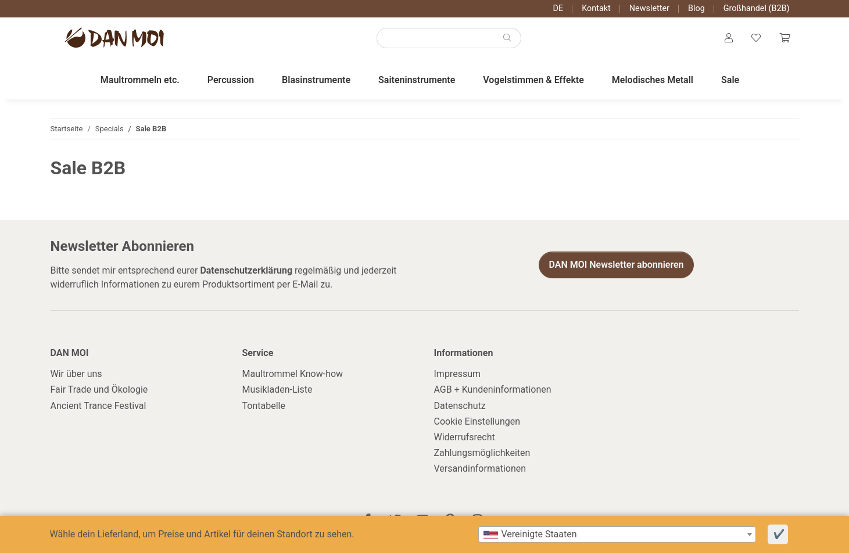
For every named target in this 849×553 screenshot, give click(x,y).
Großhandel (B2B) (756, 8)
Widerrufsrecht (464, 437)
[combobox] (617, 534)
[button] (728, 38)
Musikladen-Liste (277, 389)
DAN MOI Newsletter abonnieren (616, 264)
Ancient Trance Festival (98, 405)
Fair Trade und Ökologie (99, 389)
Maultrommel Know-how (292, 373)
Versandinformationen (480, 468)
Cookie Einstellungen (477, 421)
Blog (696, 8)
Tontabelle (263, 405)
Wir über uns (76, 373)
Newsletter (649, 8)
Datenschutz (460, 405)
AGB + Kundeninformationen (492, 389)
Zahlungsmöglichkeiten (482, 452)
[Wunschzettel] (756, 38)
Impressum (457, 373)
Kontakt (596, 8)
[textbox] (617, 534)
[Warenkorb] (784, 38)
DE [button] (558, 8)
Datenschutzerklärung (246, 270)
